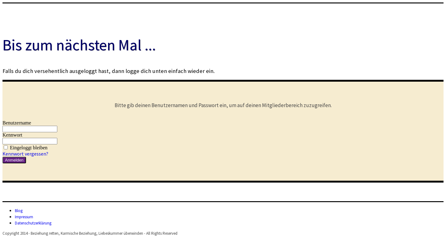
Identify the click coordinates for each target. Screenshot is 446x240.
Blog (19, 210)
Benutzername (16, 122)
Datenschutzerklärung (33, 223)
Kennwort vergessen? (25, 154)
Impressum (24, 217)
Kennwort (12, 135)
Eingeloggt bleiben (24, 147)
